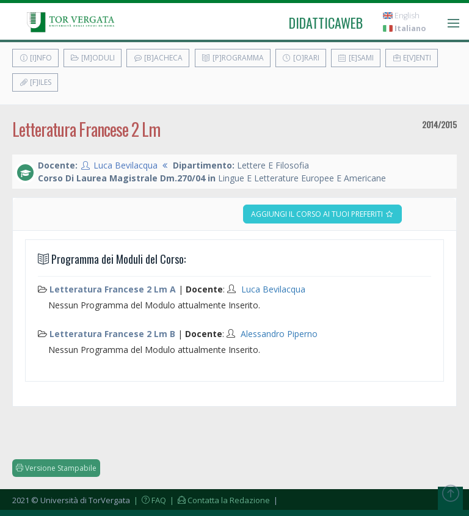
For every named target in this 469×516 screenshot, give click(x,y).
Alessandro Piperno (279, 334)
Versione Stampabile (56, 468)
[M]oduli (92, 58)
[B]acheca (158, 58)
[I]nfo (35, 58)
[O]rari (300, 58)
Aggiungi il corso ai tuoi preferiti (322, 214)
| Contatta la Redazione (219, 500)
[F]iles (35, 82)
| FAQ (149, 500)
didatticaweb (326, 22)
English (401, 15)
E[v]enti (411, 58)
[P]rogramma (233, 58)
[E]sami (356, 58)
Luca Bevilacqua (125, 165)
